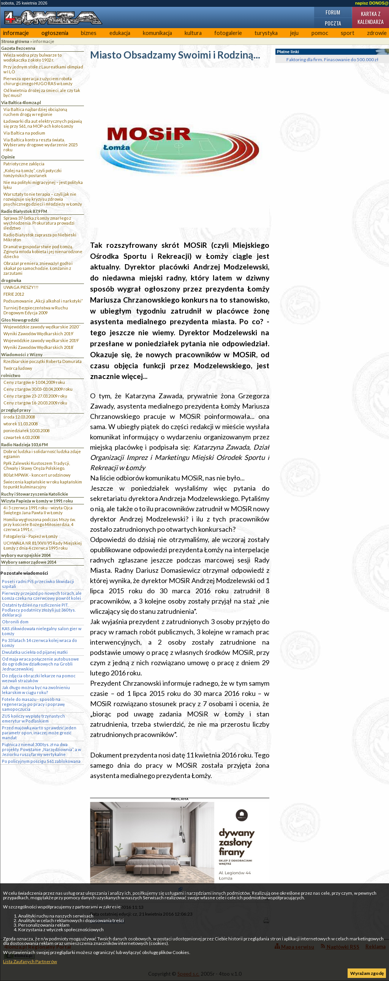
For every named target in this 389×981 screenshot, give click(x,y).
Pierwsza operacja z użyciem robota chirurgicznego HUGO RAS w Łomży (38, 81)
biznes (88, 33)
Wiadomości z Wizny (22, 354)
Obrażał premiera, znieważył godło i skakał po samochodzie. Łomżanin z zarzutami (38, 268)
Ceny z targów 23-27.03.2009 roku (35, 395)
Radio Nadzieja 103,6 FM (24, 444)
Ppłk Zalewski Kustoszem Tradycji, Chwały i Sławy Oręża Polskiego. (36, 466)
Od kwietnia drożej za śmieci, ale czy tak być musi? (41, 93)
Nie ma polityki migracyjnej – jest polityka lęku (43, 185)
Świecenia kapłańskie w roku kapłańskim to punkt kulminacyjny (42, 484)
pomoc (320, 33)
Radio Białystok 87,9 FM (24, 211)
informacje (16, 33)
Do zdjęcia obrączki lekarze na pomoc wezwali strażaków (39, 678)
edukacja (119, 33)
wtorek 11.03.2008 (20, 423)
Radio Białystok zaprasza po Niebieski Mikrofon (39, 237)
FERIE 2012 (13, 294)
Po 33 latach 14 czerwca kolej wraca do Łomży (39, 643)
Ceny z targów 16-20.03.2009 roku (35, 402)
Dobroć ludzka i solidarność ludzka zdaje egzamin (42, 454)
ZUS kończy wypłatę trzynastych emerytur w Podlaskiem (33, 718)
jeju (294, 33)
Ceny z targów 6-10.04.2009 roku (34, 382)
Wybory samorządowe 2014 (28, 561)
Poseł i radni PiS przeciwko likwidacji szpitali (38, 584)
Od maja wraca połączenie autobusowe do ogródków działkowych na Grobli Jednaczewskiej (40, 663)
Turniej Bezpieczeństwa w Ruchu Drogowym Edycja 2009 (35, 310)
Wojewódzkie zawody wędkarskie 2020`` (42, 326)
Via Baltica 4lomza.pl (21, 102)
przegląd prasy (16, 409)
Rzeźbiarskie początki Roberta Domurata (42, 361)
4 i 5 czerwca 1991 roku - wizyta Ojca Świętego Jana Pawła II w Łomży (38, 510)
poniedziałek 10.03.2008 (26, 430)
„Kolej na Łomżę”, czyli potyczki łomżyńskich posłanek (32, 173)
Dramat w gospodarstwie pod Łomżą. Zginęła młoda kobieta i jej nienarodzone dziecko (42, 251)
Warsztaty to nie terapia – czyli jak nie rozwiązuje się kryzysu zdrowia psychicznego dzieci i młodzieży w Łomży (42, 199)
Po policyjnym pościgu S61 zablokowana (41, 761)
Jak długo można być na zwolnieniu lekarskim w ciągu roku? (36, 690)
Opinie (8, 156)
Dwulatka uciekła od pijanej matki (35, 652)
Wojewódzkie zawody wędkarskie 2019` (41, 340)
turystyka (266, 33)
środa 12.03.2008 (19, 416)
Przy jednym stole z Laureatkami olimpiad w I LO (43, 69)
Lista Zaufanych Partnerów (30, 961)
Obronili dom (15, 621)
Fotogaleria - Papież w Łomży (30, 536)
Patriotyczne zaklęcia (23, 163)
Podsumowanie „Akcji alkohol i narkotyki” (43, 300)
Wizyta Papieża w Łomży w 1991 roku (37, 500)
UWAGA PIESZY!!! (20, 287)
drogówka (11, 280)
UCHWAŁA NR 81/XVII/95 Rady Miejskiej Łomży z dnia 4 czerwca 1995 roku (42, 545)
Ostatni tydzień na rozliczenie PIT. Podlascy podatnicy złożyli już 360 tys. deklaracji (39, 609)
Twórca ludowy (17, 368)
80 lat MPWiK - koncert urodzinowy (37, 474)
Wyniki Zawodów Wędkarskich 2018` (38, 347)
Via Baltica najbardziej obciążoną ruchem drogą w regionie (35, 112)
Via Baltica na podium (24, 132)
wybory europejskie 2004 (26, 555)
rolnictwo (11, 375)
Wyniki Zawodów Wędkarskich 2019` (38, 333)
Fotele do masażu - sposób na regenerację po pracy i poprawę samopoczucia (33, 704)
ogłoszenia (54, 33)
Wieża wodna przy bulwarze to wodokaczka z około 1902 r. (32, 57)
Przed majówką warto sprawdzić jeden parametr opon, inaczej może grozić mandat (39, 732)
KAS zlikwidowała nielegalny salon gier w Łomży (41, 631)
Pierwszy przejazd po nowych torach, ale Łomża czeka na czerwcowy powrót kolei (42, 596)
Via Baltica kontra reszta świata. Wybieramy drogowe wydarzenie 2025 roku (40, 144)
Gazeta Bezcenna (18, 48)
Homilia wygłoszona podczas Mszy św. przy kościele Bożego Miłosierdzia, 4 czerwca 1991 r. (39, 524)
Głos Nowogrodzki (20, 319)
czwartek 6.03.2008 (21, 437)
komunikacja (157, 33)
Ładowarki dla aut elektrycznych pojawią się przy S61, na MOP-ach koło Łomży (42, 123)
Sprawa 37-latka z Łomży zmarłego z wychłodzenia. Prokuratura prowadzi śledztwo (38, 223)
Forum (333, 12)
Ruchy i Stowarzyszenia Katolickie (34, 493)
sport (347, 33)
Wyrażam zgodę (367, 973)
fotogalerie (228, 33)
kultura (193, 33)
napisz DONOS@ (372, 3)
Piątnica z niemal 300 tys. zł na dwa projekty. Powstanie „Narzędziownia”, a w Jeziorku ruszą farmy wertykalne (41, 749)
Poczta (333, 23)
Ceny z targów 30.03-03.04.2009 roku (38, 389)
